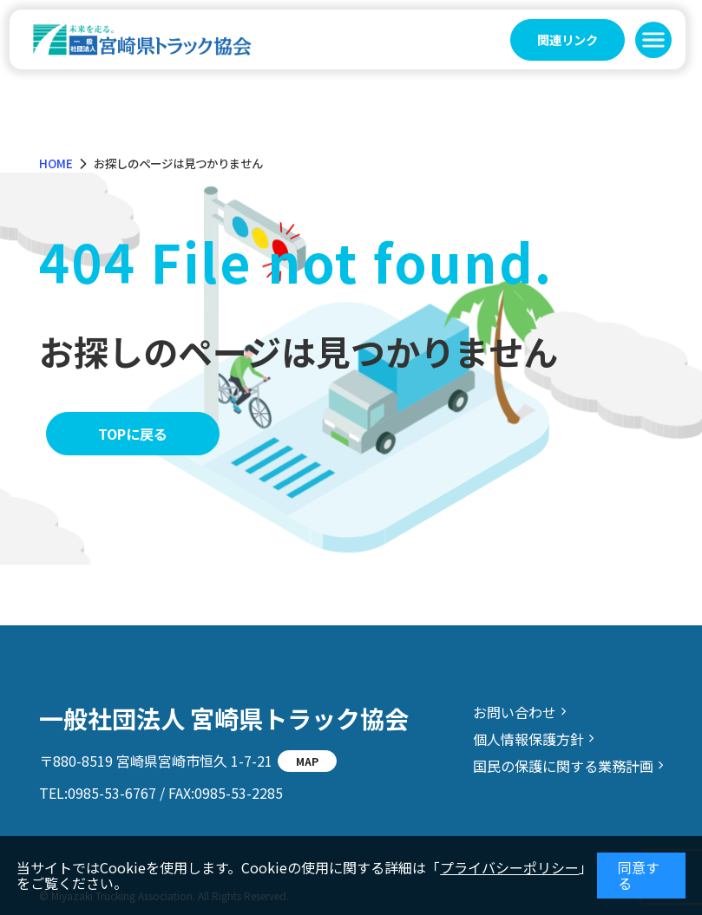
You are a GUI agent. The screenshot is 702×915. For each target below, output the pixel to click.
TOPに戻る (132, 433)
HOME (56, 163)
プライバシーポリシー (509, 867)
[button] (653, 40)
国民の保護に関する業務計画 (563, 765)
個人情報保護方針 (528, 739)
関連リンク (567, 39)
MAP (307, 761)
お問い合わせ (514, 712)
